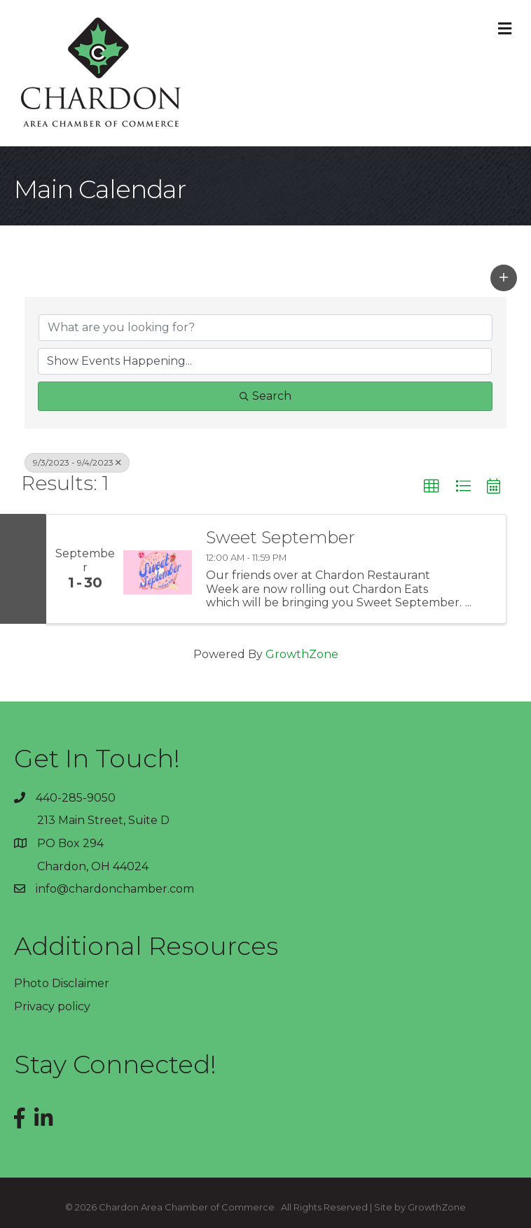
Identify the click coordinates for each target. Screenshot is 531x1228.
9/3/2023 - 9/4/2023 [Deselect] (77, 462)
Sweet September (280, 538)
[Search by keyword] (265, 327)
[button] (503, 278)
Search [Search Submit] (265, 396)
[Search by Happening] (265, 361)
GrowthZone (302, 654)
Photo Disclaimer (61, 983)
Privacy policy (52, 1006)
